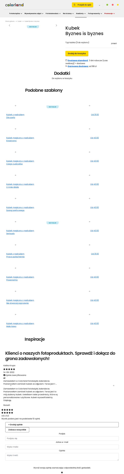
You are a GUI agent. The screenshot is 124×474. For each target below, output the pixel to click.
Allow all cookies (104, 264)
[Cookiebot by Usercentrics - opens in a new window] (104, 209)
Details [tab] (62, 216)
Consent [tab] (25, 216)
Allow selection (83, 264)
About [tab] (98, 216)
